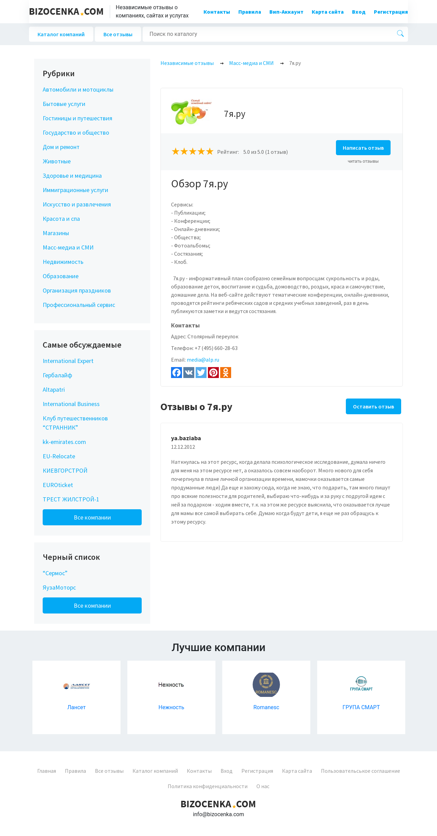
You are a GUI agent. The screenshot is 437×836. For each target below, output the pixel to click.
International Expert (68, 361)
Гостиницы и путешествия (77, 118)
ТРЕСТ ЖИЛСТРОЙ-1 (71, 499)
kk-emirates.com (64, 442)
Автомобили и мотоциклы (78, 89)
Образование (61, 276)
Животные (57, 161)
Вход (359, 11)
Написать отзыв (363, 147)
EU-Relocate (59, 456)
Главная (46, 770)
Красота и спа (61, 219)
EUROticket (58, 485)
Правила (249, 11)
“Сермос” (55, 573)
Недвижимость (63, 262)
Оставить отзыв (373, 406)
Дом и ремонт (61, 147)
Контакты (216, 11)
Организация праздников (77, 290)
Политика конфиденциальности (208, 786)
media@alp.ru (203, 359)
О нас (262, 786)
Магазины (56, 233)
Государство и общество (76, 132)
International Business (71, 404)
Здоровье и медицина (72, 175)
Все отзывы (117, 34)
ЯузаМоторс (59, 587)
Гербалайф (57, 375)
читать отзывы (363, 161)
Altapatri (54, 389)
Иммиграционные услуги (75, 190)
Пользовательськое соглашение (360, 770)
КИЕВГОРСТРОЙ (65, 470)
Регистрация (391, 11)
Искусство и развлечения (77, 204)
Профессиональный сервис (79, 305)
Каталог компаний (61, 34)
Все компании (92, 517)
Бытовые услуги (64, 104)
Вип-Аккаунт (286, 11)
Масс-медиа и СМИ (68, 247)
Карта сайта (328, 11)
